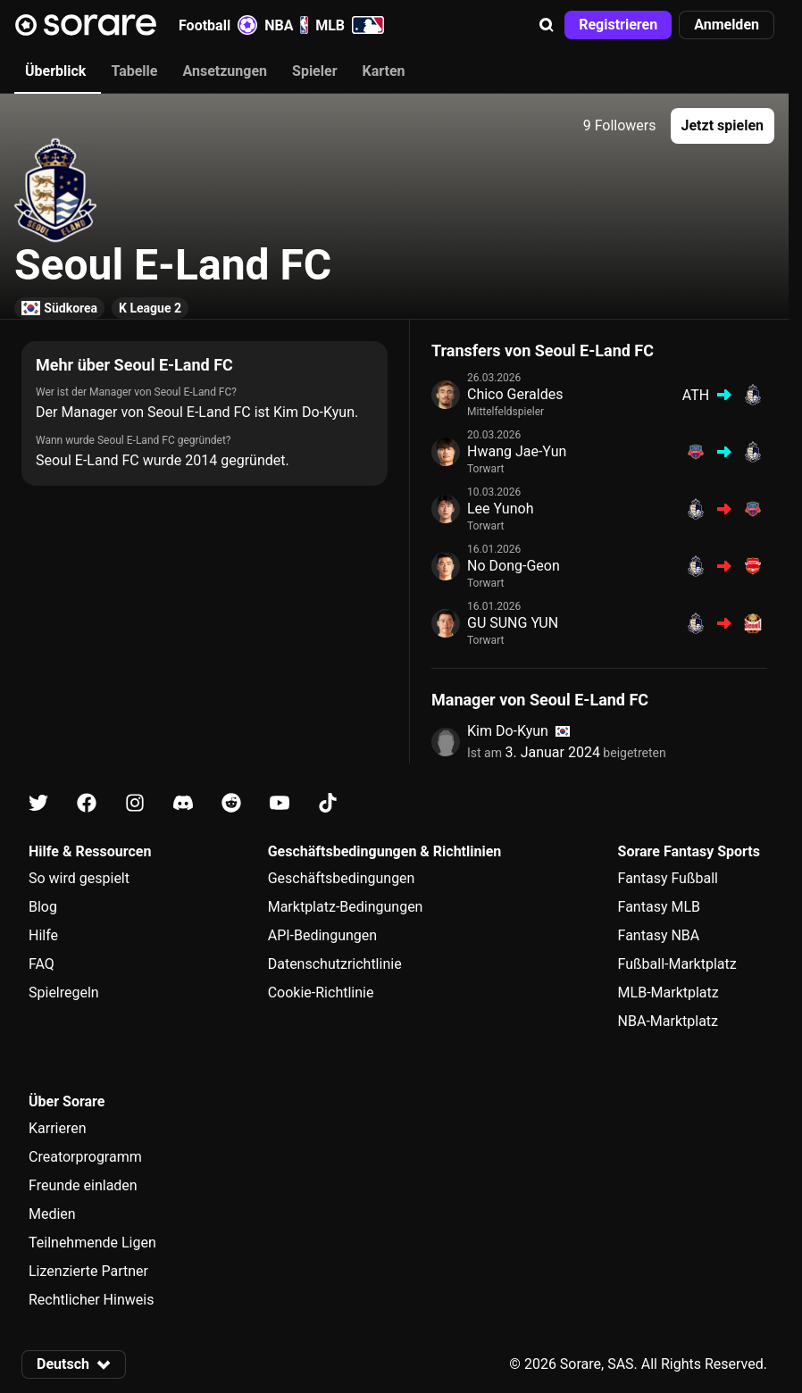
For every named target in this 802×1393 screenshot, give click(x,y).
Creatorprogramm (85, 1156)
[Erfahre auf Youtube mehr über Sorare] (280, 803)
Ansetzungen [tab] (224, 71)
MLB (349, 25)
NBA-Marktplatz (668, 1021)
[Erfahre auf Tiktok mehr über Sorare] (328, 803)
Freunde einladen (83, 1185)
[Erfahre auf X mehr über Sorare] (38, 803)
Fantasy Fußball (668, 878)
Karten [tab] (384, 71)
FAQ (41, 963)
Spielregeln (64, 992)
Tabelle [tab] (134, 71)
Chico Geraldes (515, 394)
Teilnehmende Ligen (92, 1242)
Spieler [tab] (314, 71)
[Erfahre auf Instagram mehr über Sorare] (135, 803)
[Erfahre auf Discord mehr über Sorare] (183, 803)
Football (218, 25)
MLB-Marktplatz (668, 992)
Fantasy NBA (659, 935)
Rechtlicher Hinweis (91, 1299)
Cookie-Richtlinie (321, 992)
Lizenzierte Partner (88, 1271)
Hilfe (43, 935)
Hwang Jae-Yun (516, 451)
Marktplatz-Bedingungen (345, 906)
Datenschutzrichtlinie (335, 963)
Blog (43, 906)
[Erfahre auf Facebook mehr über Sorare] (87, 803)
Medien (52, 1213)
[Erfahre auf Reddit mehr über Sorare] (231, 803)
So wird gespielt (79, 878)
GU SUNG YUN (512, 622)
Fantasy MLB (659, 906)
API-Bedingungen (322, 935)
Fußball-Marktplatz (677, 963)
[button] (546, 25)
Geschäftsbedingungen (341, 878)
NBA (286, 25)
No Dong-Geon (513, 565)
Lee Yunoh (500, 508)
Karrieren (58, 1128)
